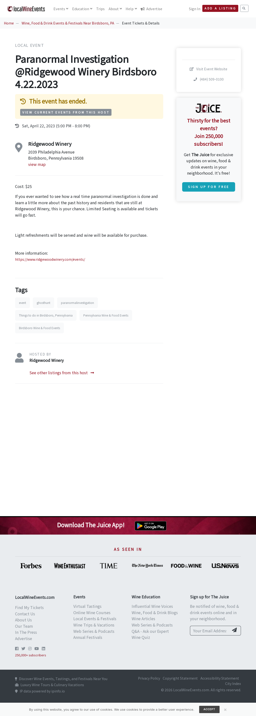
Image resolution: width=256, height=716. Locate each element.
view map (37, 164)
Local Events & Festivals (94, 618)
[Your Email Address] (209, 630)
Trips (100, 8)
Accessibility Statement (219, 678)
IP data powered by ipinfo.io (40, 691)
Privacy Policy (149, 678)
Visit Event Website (208, 68)
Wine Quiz (141, 637)
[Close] (225, 709)
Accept (209, 709)
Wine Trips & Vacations (93, 625)
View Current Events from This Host (65, 112)
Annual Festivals (87, 637)
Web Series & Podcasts (93, 631)
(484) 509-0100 (209, 79)
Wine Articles (143, 618)
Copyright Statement (180, 678)
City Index (233, 683)
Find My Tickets (29, 607)
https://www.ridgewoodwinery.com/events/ (50, 259)
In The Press (26, 632)
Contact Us (25, 614)
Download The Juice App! (90, 525)
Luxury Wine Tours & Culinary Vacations (49, 684)
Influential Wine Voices (152, 606)
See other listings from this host (61, 372)
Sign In (194, 8)
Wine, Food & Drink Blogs (155, 612)
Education (80, 8)
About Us (23, 620)
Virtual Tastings (87, 606)
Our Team (24, 626)
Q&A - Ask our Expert (150, 631)
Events (59, 8)
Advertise (151, 8)
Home (9, 23)
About (114, 8)
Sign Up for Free (208, 186)
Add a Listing (220, 8)
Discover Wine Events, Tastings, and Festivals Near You (61, 678)
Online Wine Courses (92, 612)
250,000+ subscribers (30, 655)
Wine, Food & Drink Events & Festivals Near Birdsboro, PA (68, 23)
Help (130, 8)
